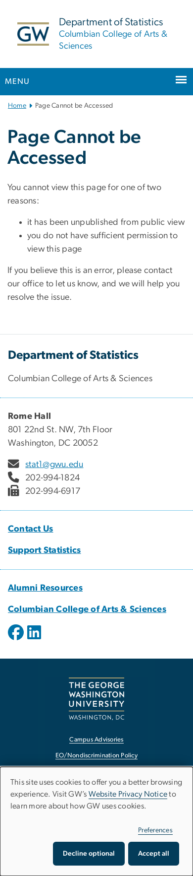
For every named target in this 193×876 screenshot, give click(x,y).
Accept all (153, 853)
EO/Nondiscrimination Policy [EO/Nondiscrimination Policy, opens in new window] (96, 755)
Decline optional (89, 853)
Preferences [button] (155, 830)
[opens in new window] (17, 640)
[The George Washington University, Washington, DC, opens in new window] (96, 698)
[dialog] (96, 821)
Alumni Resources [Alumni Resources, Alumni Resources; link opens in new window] (45, 588)
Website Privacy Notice (128, 794)
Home (17, 105)
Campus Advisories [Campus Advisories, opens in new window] (96, 740)
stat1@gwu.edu (54, 464)
